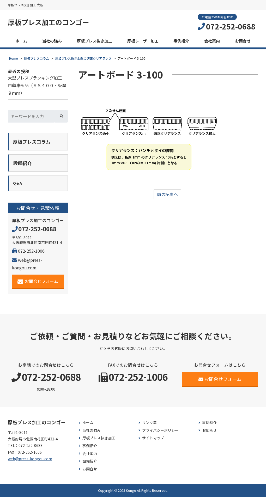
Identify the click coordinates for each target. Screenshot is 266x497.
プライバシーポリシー (160, 430)
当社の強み (52, 41)
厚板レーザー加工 (143, 41)
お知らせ (209, 430)
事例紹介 (181, 41)
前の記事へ (167, 194)
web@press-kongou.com (30, 458)
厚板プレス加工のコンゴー (48, 22)
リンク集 (149, 422)
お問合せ (243, 41)
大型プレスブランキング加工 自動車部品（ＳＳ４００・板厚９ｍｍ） (37, 85)
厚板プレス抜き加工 (94, 41)
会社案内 (212, 41)
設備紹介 (89, 461)
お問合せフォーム (37, 281)
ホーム (21, 41)
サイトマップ (153, 437)
